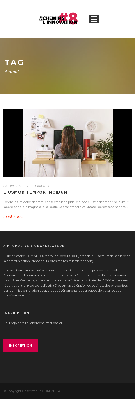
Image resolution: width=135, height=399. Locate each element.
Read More (13, 217)
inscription (20, 345)
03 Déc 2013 (13, 186)
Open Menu (94, 19)
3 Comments (42, 186)
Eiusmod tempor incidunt (37, 192)
